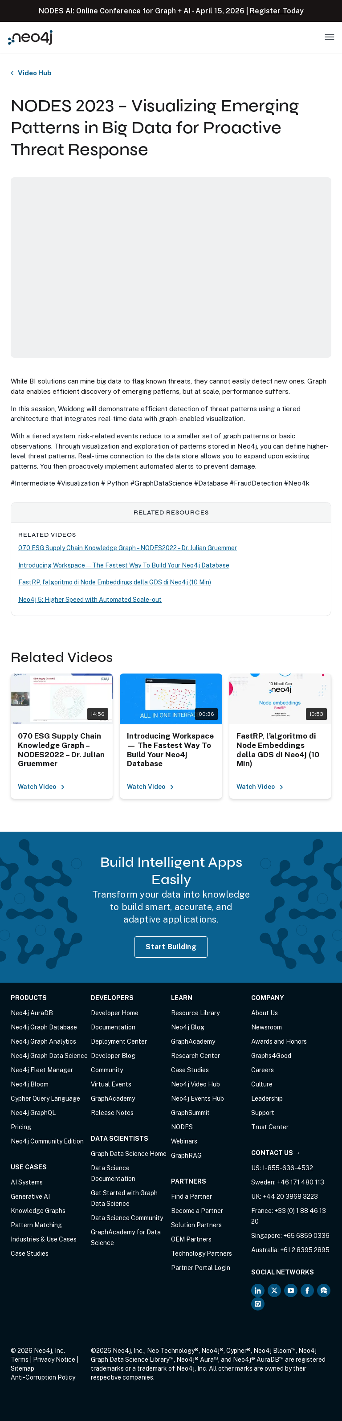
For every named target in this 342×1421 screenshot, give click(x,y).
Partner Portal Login (200, 1267)
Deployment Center (119, 1041)
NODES (182, 1127)
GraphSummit (190, 1112)
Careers (262, 1070)
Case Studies (30, 1253)
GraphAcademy (113, 1098)
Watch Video (41, 786)
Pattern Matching (36, 1225)
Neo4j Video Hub (195, 1084)
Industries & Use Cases (44, 1239)
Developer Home (114, 1013)
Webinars (184, 1141)
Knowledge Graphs (38, 1210)
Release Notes (112, 1112)
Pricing (21, 1127)
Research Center (195, 1055)
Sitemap (22, 1368)
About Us (264, 1013)
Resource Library (195, 1013)
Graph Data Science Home (129, 1153)
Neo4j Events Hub (197, 1098)
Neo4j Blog (187, 1027)
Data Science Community (127, 1217)
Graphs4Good (271, 1055)
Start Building (171, 947)
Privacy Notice (54, 1359)
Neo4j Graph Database (44, 1027)
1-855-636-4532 (287, 1168)
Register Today (277, 11)
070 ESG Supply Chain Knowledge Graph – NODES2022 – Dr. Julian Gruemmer (127, 547)
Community (107, 1070)
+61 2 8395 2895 (305, 1250)
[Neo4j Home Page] (30, 37)
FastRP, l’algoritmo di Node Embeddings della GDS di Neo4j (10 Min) (114, 582)
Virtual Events (111, 1084)
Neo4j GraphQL (33, 1112)
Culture (262, 1084)
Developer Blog (113, 1055)
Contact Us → (276, 1152)
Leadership (267, 1098)
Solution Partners (196, 1225)
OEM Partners (191, 1239)
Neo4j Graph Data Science (49, 1055)
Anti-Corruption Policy (43, 1377)
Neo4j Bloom (30, 1084)
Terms (19, 1359)
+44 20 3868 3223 (290, 1196)
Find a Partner (191, 1196)
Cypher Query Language (45, 1098)
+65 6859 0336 (306, 1235)
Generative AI (30, 1196)
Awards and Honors (279, 1041)
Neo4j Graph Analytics (43, 1041)
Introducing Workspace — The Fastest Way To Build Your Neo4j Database (123, 565)
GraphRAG (186, 1155)
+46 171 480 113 (300, 1182)
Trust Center (270, 1127)
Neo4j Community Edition (47, 1141)
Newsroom (266, 1027)
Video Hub (35, 72)
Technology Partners (201, 1253)
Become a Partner (197, 1210)
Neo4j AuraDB (32, 1013)
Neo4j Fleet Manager (42, 1070)
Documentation (113, 1027)
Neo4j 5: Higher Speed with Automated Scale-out (90, 599)
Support (262, 1112)
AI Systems (27, 1182)
